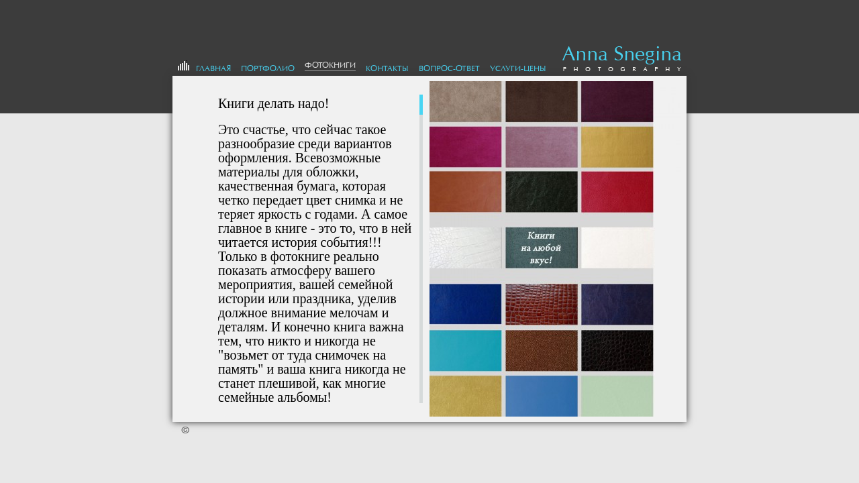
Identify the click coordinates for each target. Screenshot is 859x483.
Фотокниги (330, 65)
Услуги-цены (518, 68)
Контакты (387, 68)
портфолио (268, 68)
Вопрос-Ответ (449, 68)
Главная (213, 68)
